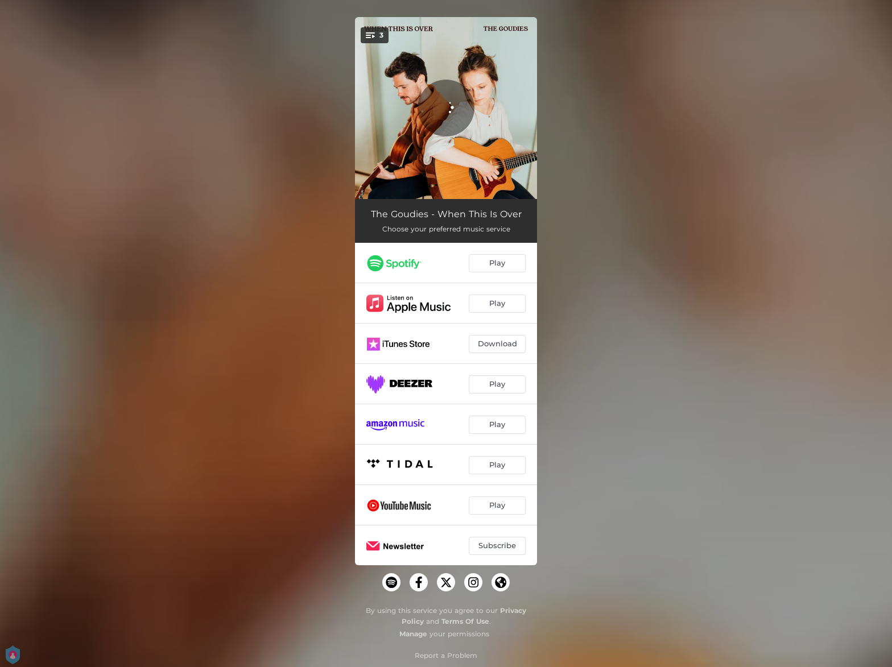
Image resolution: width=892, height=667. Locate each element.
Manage (413, 633)
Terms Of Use (465, 621)
